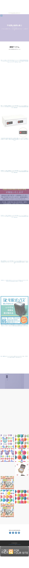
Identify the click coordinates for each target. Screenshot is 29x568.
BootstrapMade (18, 544)
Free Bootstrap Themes (12, 544)
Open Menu (1, 16)
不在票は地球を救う (14, 25)
